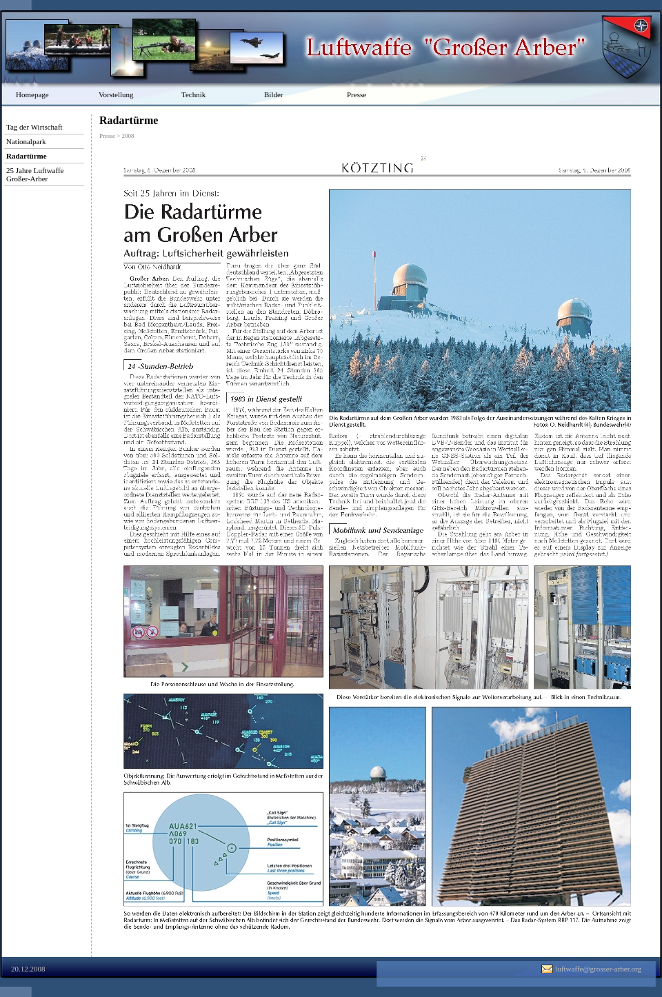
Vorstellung (116, 94)
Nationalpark (26, 141)
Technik (193, 94)
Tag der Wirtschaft (34, 127)
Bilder (273, 94)
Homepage (32, 94)
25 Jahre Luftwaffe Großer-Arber (34, 174)
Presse (356, 94)
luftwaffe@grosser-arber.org (598, 969)
